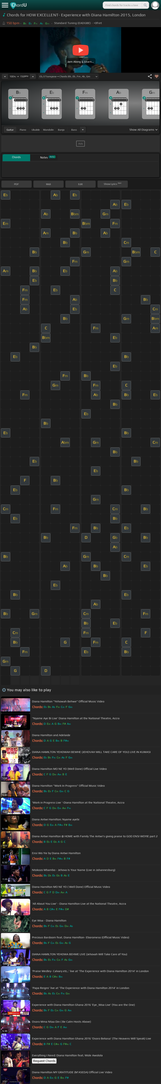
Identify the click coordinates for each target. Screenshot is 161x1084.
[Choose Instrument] (83, 129)
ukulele (36, 129)
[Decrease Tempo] (5, 76)
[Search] (145, 5)
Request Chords (44, 1061)
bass (74, 129)
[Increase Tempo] (33, 76)
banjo (61, 129)
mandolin (48, 129)
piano (23, 129)
